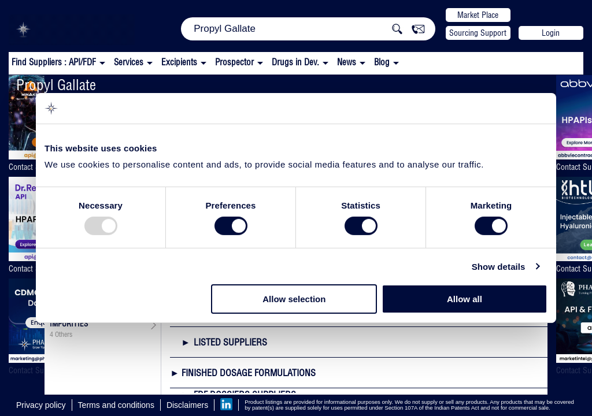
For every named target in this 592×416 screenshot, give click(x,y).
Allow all (464, 299)
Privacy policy (41, 405)
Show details (499, 267)
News (346, 62)
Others (63, 334)
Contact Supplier (32, 167)
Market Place (477, 15)
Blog (382, 62)
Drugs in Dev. (295, 62)
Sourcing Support (477, 33)
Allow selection (293, 299)
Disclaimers (187, 405)
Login (551, 33)
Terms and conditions (116, 405)
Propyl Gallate (56, 85)
